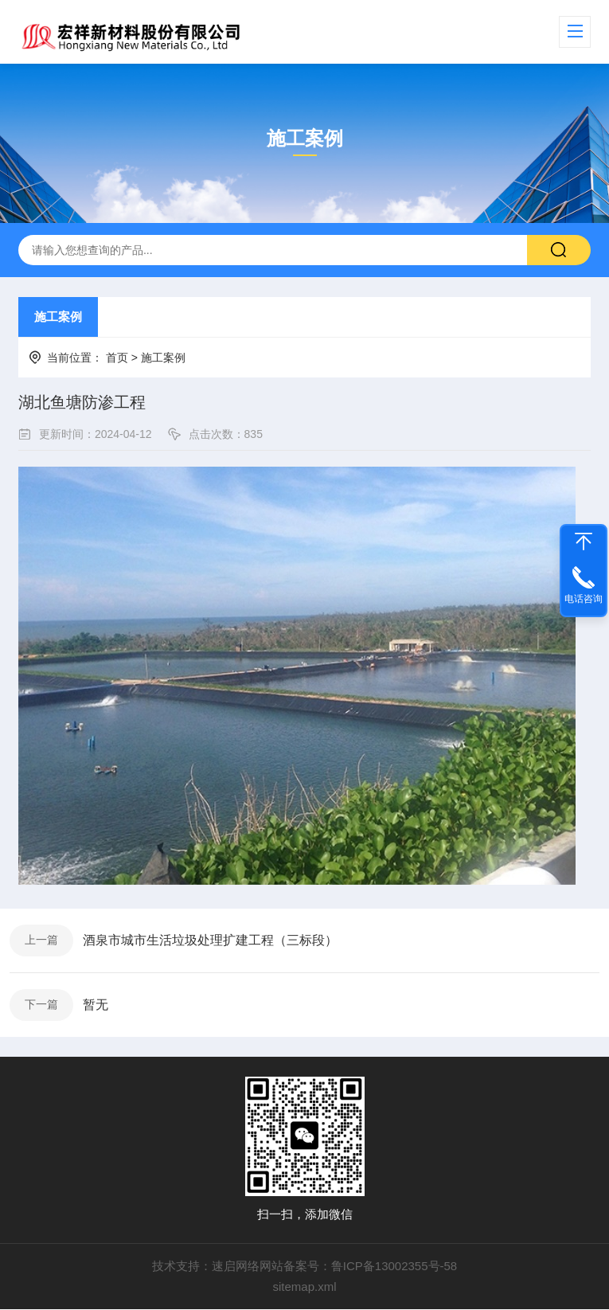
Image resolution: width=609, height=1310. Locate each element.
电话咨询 (583, 598)
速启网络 (236, 1266)
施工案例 (58, 316)
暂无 (95, 1004)
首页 (117, 357)
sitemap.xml (304, 1287)
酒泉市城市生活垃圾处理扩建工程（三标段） (210, 940)
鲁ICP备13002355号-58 (394, 1266)
